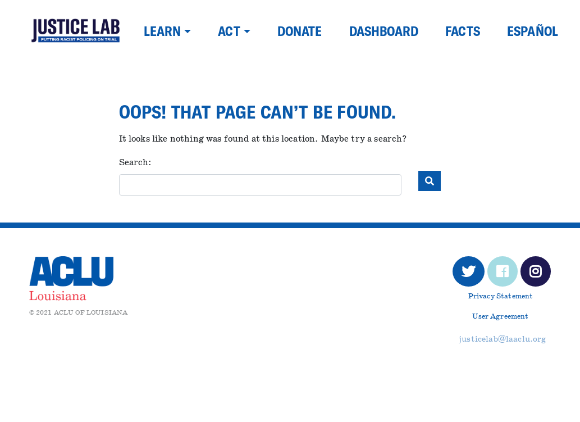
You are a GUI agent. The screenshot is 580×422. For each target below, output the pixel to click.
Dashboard (383, 31)
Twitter (469, 275)
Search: (135, 163)
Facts (462, 31)
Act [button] (229, 31)
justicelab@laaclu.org (502, 339)
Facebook (502, 275)
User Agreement (500, 316)
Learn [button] (162, 31)
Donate (299, 31)
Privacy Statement (500, 296)
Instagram (535, 275)
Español (532, 31)
